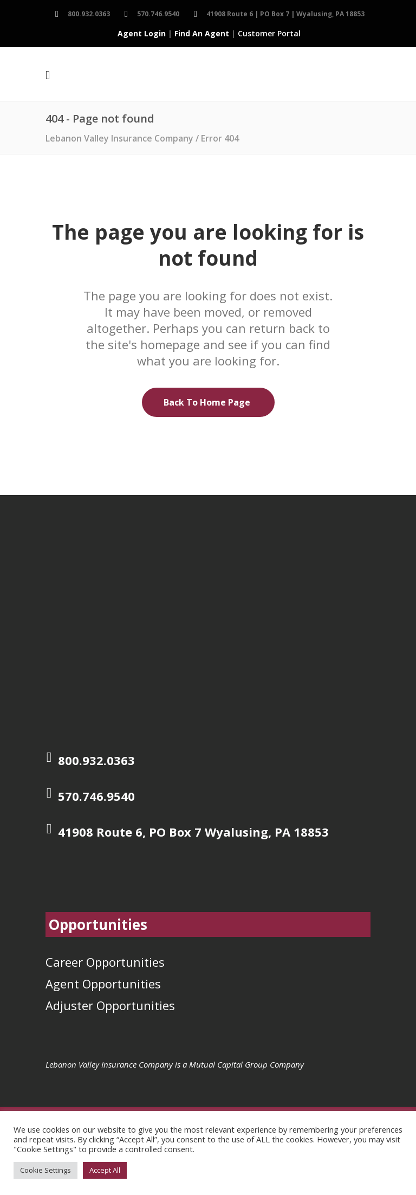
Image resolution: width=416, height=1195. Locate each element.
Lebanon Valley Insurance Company (119, 138)
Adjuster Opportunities (110, 1005)
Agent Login (142, 33)
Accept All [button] (104, 1170)
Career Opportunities (105, 962)
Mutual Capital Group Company (246, 1064)
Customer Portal (269, 33)
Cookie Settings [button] (45, 1170)
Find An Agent (201, 33)
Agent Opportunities (103, 983)
